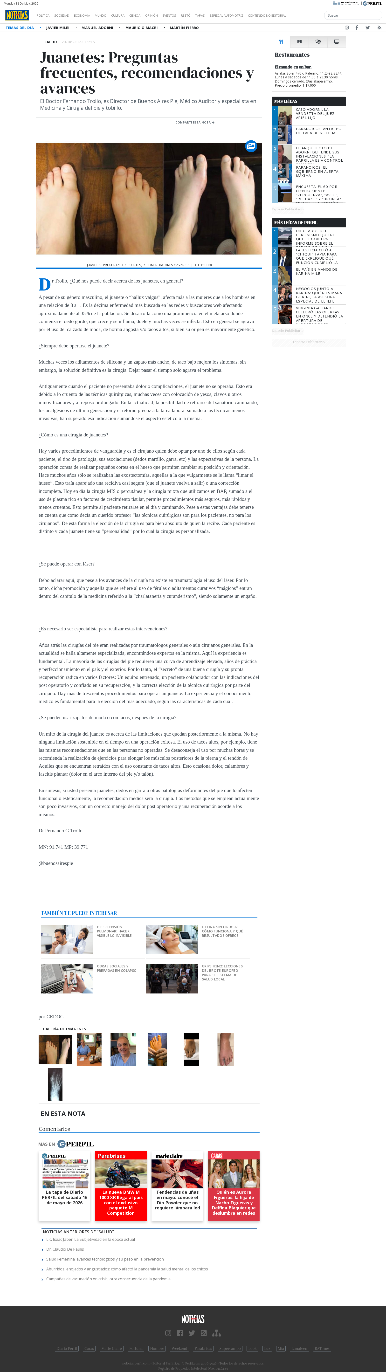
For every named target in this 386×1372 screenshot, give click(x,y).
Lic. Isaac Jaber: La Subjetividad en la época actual (90, 1239)
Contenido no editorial (308, 15)
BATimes (322, 1348)
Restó (211, 15)
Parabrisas (203, 1348)
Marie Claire (111, 1348)
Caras (89, 1348)
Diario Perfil (66, 1348)
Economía (90, 15)
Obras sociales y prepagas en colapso (117, 968)
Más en (66, 1144)
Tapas (227, 15)
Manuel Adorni (98, 27)
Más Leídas (285, 101)
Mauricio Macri (142, 27)
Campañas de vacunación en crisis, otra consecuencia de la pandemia (108, 1279)
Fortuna (136, 1348)
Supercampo (230, 1348)
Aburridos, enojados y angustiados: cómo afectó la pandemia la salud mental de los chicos (127, 1269)
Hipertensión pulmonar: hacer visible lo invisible (114, 931)
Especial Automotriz (258, 15)
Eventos (192, 15)
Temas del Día (20, 27)
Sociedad (67, 15)
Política (45, 15)
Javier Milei (58, 27)
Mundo (112, 15)
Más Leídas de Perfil (295, 223)
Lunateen (299, 1348)
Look (252, 1348)
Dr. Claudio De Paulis (65, 1249)
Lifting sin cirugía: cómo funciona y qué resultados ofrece (222, 931)
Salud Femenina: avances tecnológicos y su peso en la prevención (105, 1259)
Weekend (179, 1348)
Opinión (171, 15)
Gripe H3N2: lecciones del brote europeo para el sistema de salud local (222, 972)
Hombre (157, 1348)
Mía (281, 1348)
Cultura (132, 15)
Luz (267, 1348)
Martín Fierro (184, 27)
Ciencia (152, 15)
